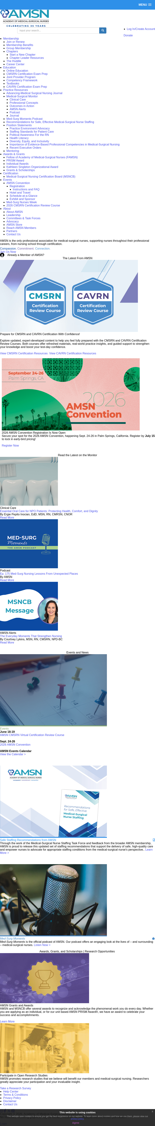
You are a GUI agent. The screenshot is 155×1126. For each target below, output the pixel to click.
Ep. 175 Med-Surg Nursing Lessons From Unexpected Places (39, 573)
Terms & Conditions (15, 1094)
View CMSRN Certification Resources (24, 353)
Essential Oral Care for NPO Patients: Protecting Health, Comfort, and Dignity (49, 511)
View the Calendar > (13, 754)
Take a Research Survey (15, 1088)
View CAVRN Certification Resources (72, 353)
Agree (75, 1122)
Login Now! (52, 255)
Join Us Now (8, 251)
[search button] (102, 30)
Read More (7, 517)
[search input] (58, 30)
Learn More (7, 1021)
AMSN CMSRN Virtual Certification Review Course (32, 735)
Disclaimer (10, 1101)
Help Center (10, 1091)
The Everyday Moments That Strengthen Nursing (31, 636)
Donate (128, 35)
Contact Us (10, 1104)
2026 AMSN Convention (15, 744)
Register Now (10, 445)
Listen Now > (42, 945)
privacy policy (77, 1119)
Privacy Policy (12, 1097)
